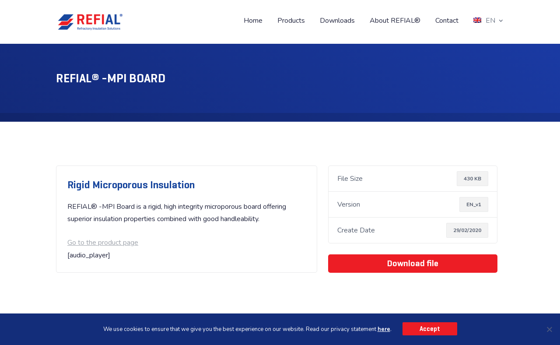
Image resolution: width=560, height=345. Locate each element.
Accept (430, 329)
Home (253, 21)
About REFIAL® (395, 21)
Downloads (337, 21)
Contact (446, 21)
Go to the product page (102, 242)
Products (291, 21)
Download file (412, 263)
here (384, 329)
